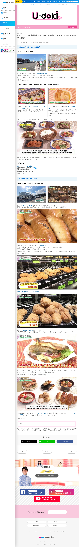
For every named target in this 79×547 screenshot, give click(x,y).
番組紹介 (23, 4)
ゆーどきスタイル (34, 4)
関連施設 (56, 521)
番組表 (63, 1)
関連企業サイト (56, 525)
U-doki (28, 4)
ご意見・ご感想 (56, 531)
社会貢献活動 (36, 525)
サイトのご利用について (29, 531)
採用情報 (61, 531)
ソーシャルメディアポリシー (47, 531)
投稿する (56, 512)
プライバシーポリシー (38, 531)
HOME (18, 4)
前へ (23, 451)
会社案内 (36, 521)
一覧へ (46, 451)
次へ (71, 451)
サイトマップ (66, 531)
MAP (33, 168)
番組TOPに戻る (72, 27)
